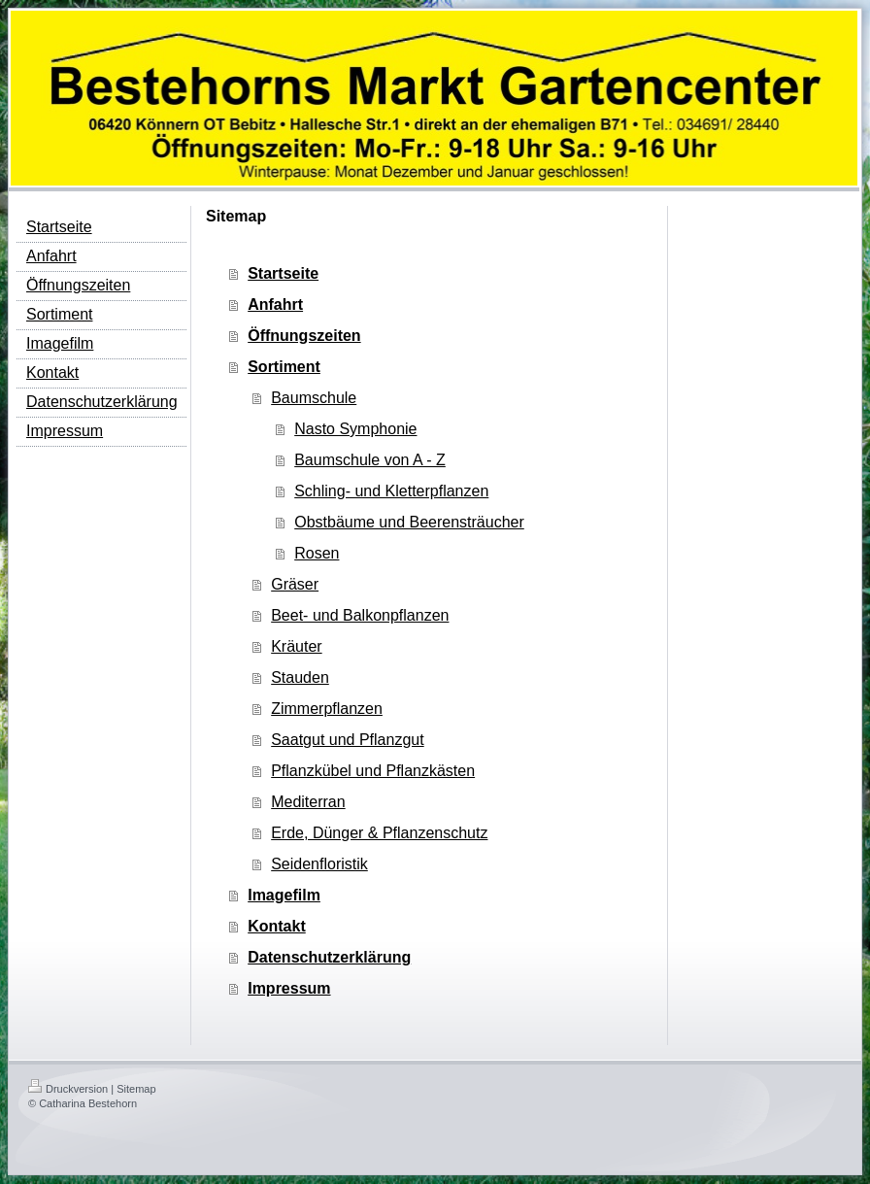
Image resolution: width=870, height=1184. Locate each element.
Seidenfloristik (319, 864)
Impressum (289, 988)
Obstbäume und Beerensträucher (409, 522)
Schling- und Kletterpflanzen (391, 491)
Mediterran (308, 802)
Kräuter (296, 646)
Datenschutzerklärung (329, 957)
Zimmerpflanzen (327, 708)
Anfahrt (275, 304)
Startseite (283, 273)
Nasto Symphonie (355, 429)
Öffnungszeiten (304, 335)
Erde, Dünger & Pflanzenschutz (379, 833)
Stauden (300, 677)
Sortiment (284, 366)
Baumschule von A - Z (370, 460)
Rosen (316, 553)
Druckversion (68, 1089)
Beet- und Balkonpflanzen (360, 615)
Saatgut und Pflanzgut (347, 739)
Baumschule (313, 397)
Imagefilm (284, 895)
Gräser (294, 584)
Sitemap (136, 1089)
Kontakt (277, 926)
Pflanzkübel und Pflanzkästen (373, 770)
